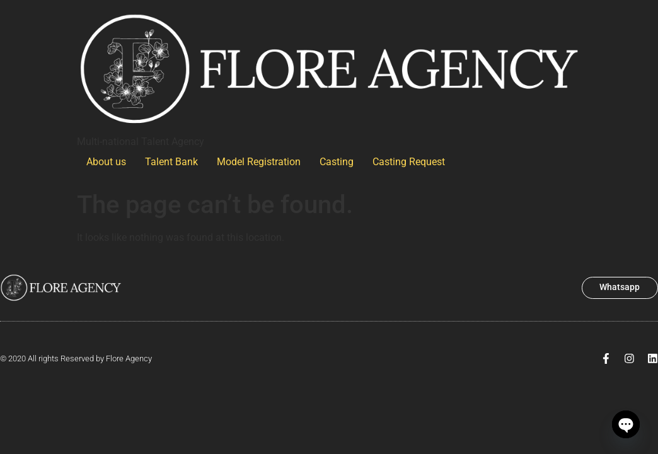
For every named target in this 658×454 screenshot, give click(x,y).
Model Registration (259, 162)
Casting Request (408, 162)
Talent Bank (171, 162)
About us (106, 162)
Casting (337, 162)
